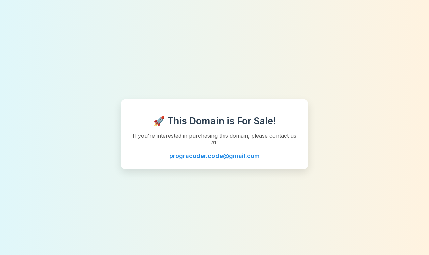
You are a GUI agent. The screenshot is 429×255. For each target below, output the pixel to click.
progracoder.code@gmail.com (214, 155)
